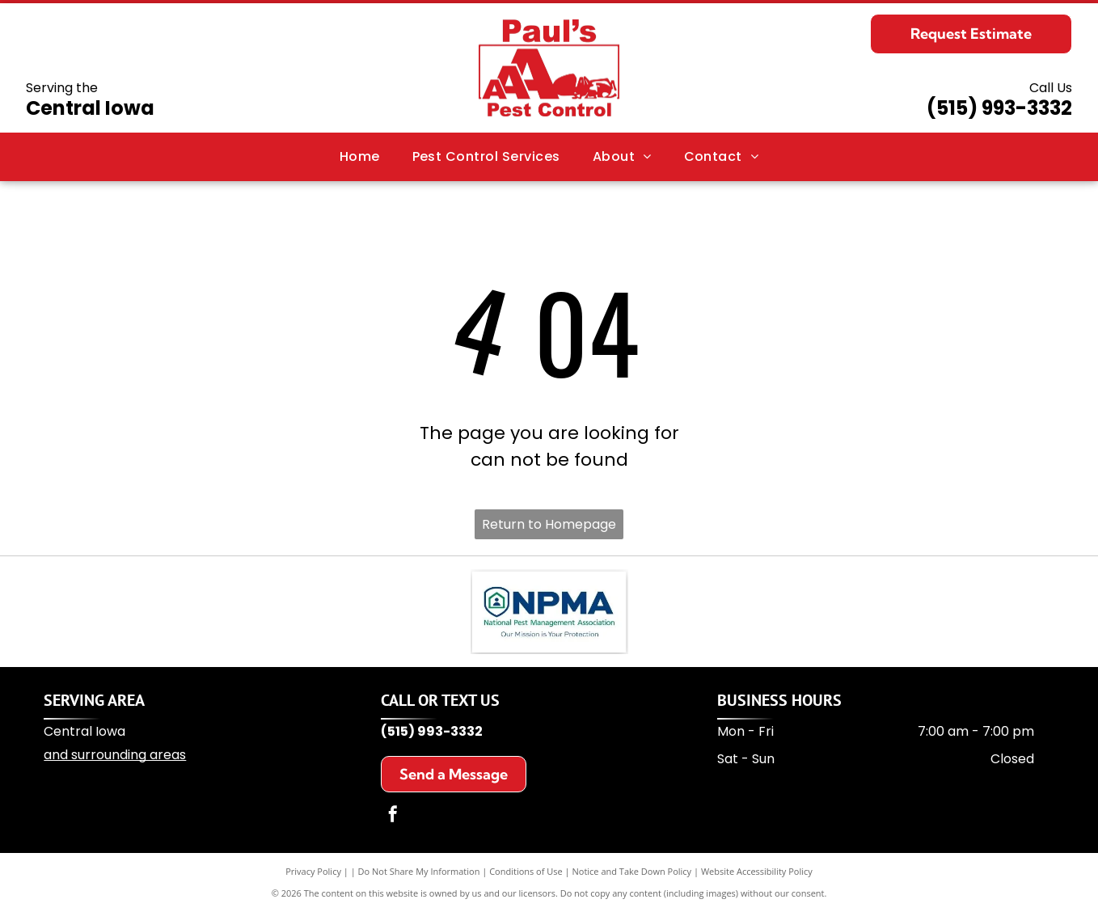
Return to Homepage (549, 524)
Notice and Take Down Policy (632, 871)
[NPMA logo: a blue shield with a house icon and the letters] (549, 612)
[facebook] (393, 816)
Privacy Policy (313, 871)
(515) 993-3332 (999, 108)
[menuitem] (359, 157)
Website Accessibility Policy (757, 871)
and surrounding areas (115, 754)
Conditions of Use (526, 871)
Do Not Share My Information (419, 871)
